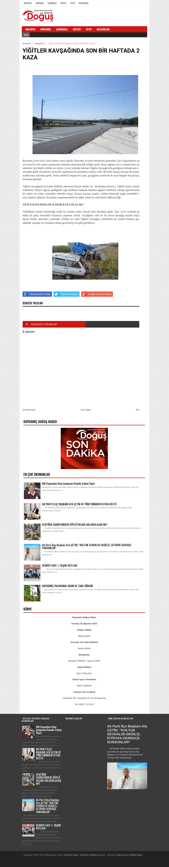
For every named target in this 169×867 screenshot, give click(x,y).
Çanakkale (52, 3)
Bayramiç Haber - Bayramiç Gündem (80, 855)
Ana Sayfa (86, 410)
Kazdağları (83, 3)
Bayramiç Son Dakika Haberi (129, 855)
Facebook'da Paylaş (36, 294)
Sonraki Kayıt (29, 410)
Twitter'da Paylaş (66, 294)
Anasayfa (28, 3)
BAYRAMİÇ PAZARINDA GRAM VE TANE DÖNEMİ (67, 586)
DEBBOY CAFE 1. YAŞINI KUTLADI (59, 565)
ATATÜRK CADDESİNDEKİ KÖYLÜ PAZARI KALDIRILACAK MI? (74, 525)
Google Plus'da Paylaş (96, 294)
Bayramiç (40, 3)
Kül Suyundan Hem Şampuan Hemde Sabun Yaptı (68, 484)
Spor (72, 3)
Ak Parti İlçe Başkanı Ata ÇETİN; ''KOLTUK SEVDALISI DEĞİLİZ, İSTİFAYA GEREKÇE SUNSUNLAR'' (86, 546)
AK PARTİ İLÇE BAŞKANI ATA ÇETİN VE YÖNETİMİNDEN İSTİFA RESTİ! (79, 504)
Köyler (63, 3)
